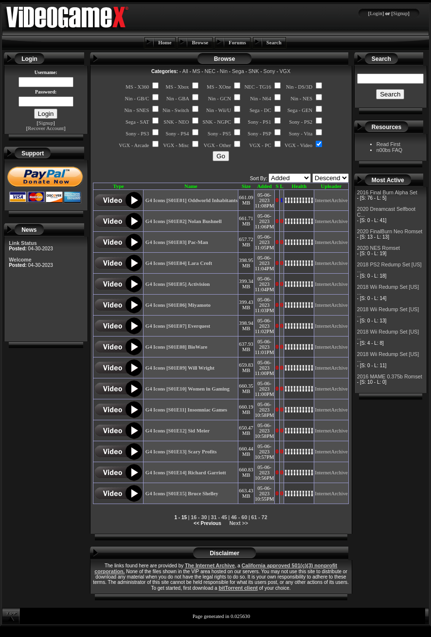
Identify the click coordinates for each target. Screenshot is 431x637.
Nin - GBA (177, 98)
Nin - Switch (175, 110)
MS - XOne (219, 87)
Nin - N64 (260, 98)
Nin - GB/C (137, 98)
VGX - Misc (176, 145)
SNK (254, 71)
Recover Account (46, 128)
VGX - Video (298, 145)
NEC (210, 71)
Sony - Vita (300, 133)
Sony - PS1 (259, 122)
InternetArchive (331, 200)
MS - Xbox (177, 87)
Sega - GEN (300, 110)
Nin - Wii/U (218, 110)
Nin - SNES (136, 110)
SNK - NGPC (216, 122)
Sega (238, 71)
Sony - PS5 (219, 133)
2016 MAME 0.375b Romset (389, 376)
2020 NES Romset (378, 248)
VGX (285, 71)
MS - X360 (137, 87)
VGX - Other (217, 145)
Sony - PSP (259, 133)
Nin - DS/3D (299, 87)
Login (376, 13)
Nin (224, 71)
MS (196, 71)
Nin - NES (301, 98)
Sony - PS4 (177, 133)
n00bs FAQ (389, 150)
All (185, 71)
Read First (388, 144)
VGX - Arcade (134, 145)
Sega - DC (260, 110)
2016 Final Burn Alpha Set (387, 192)
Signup (400, 13)
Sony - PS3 (137, 133)
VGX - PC (260, 145)
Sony (269, 71)
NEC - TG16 (257, 87)
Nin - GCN (219, 98)
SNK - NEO (176, 122)
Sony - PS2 (300, 122)
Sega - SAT (137, 122)
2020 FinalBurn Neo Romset (389, 231)
